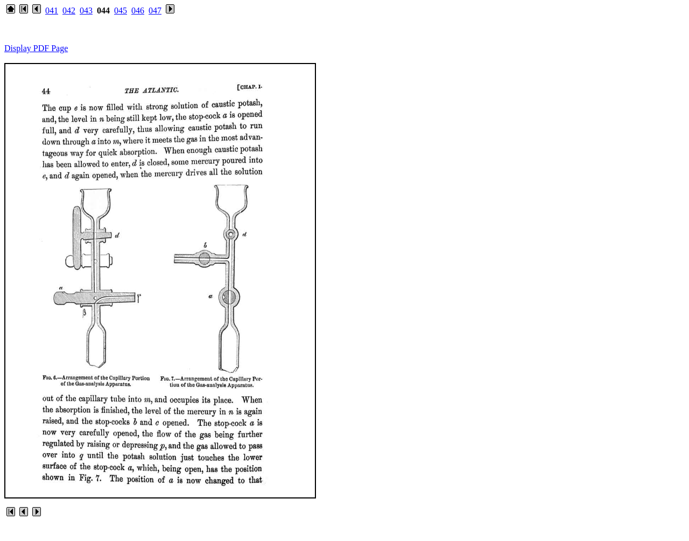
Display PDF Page (36, 48)
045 (120, 10)
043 (86, 10)
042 (68, 10)
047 (155, 10)
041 (51, 10)
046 (137, 10)
